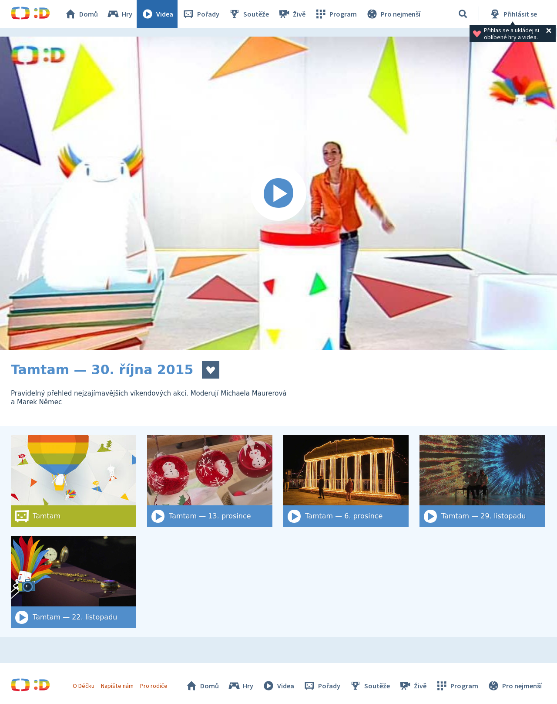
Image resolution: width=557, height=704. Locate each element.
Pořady (200, 13)
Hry (119, 13)
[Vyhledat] (463, 14)
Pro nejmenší (393, 13)
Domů (81, 13)
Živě (291, 13)
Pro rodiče (154, 686)
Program (335, 13)
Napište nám (117, 686)
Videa (157, 13)
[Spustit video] (278, 193)
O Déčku (83, 686)
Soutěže (248, 13)
